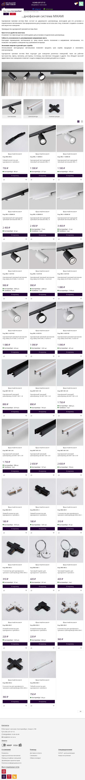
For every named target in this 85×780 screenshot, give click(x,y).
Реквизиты (5, 752)
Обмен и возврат (35, 757)
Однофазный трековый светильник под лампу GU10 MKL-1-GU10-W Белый (42, 277)
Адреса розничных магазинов (11, 755)
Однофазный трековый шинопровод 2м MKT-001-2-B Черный (68, 394)
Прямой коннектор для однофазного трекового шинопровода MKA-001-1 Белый (14, 513)
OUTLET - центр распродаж (66, 752)
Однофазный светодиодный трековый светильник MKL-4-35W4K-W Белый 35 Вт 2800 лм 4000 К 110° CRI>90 (70, 218)
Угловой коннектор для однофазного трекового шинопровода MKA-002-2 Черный (41, 629)
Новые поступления (64, 755)
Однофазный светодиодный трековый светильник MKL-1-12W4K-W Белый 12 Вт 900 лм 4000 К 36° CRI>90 (70, 160)
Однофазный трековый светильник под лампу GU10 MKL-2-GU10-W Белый (15, 337)
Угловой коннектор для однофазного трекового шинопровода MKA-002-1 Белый (14, 629)
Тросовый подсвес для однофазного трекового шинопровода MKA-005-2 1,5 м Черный (68, 571)
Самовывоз (33, 755)
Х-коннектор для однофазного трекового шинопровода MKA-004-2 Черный (15, 686)
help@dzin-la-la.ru (9, 736)
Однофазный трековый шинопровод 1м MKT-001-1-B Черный (13, 394)
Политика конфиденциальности (11, 762)
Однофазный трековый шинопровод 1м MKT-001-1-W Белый (40, 394)
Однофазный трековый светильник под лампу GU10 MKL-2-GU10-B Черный (70, 277)
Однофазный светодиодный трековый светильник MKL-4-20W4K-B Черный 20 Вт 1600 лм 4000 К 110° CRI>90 (15, 218)
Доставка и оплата (36, 752)
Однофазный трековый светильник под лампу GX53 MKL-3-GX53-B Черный (42, 337)
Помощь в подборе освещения (11, 757)
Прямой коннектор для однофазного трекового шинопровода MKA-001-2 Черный (41, 513)
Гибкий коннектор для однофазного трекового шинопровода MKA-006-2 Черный (14, 160)
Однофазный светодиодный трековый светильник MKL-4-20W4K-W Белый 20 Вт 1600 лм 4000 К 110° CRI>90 (42, 218)
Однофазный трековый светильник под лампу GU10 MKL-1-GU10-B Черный (15, 277)
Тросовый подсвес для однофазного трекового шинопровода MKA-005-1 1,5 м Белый (40, 571)
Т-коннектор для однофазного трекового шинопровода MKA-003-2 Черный (15, 571)
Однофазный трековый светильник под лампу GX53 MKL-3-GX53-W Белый (70, 337)
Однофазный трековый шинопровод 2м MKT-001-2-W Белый (13, 454)
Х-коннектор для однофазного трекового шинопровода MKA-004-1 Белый (70, 629)
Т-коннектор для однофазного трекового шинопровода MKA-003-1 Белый (70, 513)
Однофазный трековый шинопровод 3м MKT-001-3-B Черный (40, 454)
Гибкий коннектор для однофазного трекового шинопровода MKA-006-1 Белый (41, 686)
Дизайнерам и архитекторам (11, 760)
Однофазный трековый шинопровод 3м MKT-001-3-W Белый (68, 454)
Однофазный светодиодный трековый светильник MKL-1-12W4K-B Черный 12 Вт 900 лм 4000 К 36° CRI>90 (42, 160)
